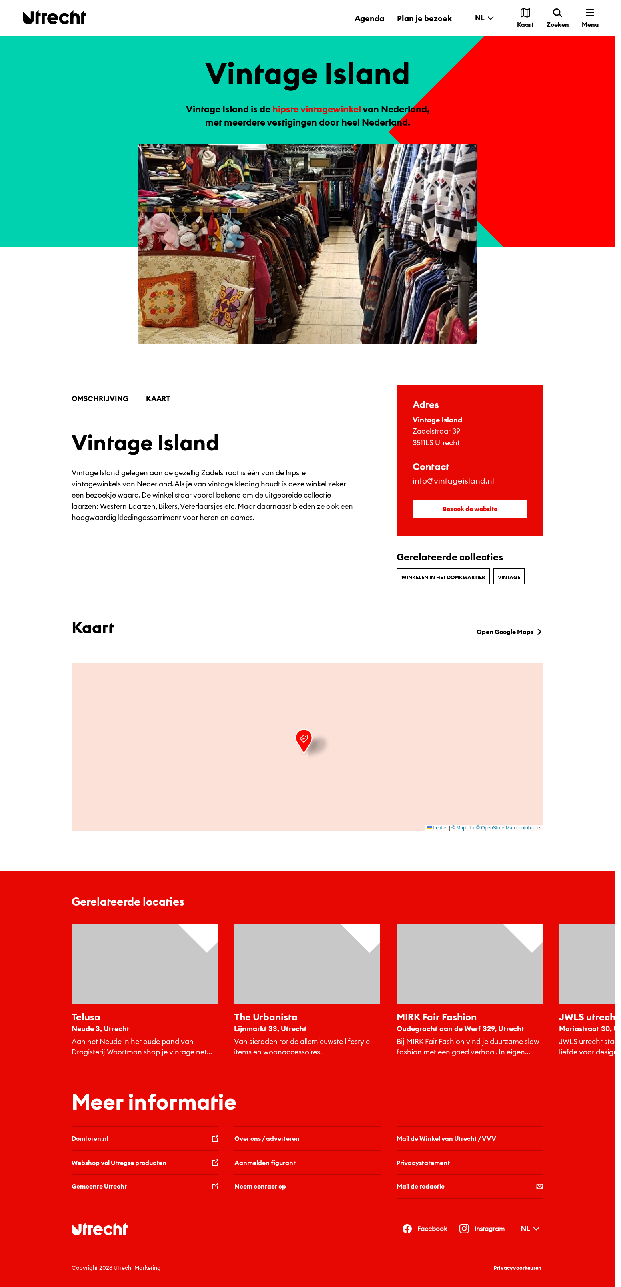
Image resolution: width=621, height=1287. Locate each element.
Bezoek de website (470, 509)
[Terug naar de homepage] (54, 17)
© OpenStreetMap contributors (508, 828)
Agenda (369, 18)
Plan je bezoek (424, 18)
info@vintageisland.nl (453, 481)
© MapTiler (463, 828)
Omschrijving (100, 398)
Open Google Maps (510, 631)
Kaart (158, 398)
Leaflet (437, 828)
